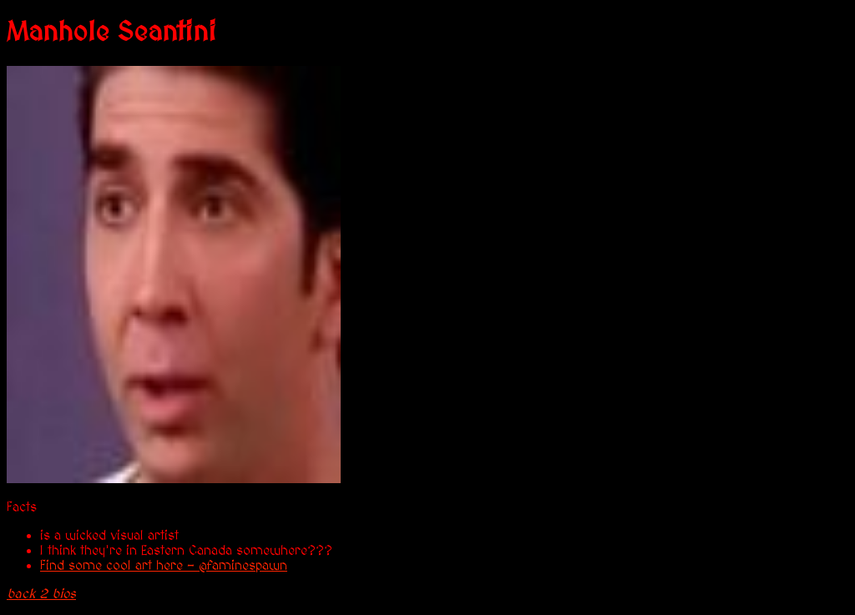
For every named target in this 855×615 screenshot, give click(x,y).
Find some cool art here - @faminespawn (163, 565)
